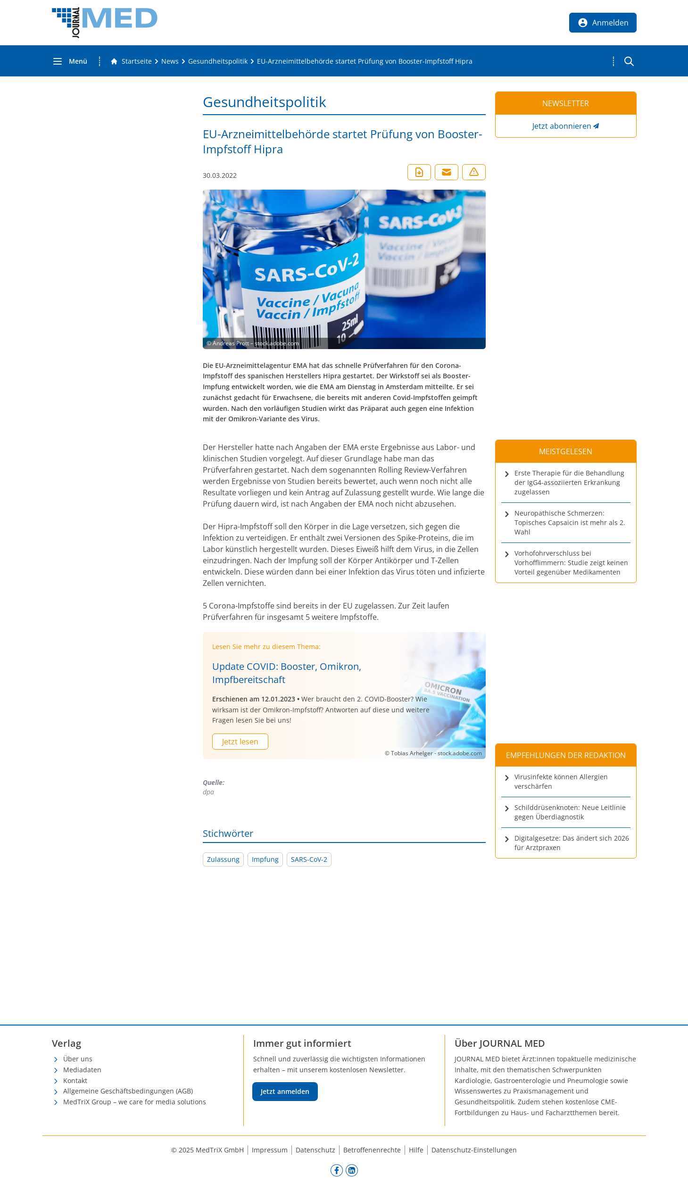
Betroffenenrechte (372, 1149)
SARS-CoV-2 (309, 859)
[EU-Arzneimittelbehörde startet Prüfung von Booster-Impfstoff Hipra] (364, 61)
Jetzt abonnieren (561, 126)
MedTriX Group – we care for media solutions (134, 1101)
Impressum (270, 1149)
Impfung (265, 859)
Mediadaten (82, 1069)
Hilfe (416, 1149)
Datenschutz (315, 1149)
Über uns (77, 1058)
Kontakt (75, 1080)
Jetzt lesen (240, 741)
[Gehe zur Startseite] (131, 61)
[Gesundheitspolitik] (218, 61)
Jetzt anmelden (285, 1091)
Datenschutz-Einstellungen (474, 1149)
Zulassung (223, 859)
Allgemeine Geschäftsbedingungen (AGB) (128, 1090)
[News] (170, 61)
